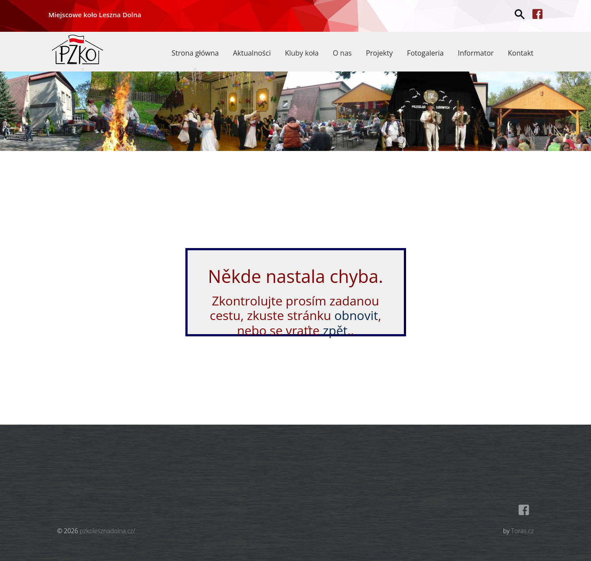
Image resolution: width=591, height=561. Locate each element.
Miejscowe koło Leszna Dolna (95, 14)
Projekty (379, 53)
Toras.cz (522, 531)
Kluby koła (302, 53)
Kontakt (521, 53)
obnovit (356, 315)
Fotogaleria (425, 53)
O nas (342, 53)
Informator (475, 53)
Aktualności (252, 53)
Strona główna (195, 53)
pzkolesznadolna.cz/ (107, 531)
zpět (335, 330)
